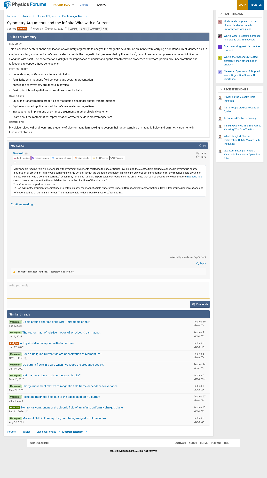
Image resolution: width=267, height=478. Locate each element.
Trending (127, 4)
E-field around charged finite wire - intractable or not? (83, 335)
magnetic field (69, 190)
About (189, 456)
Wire (132, 30)
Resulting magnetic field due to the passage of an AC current (88, 410)
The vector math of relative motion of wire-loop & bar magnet (89, 346)
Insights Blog (88, 4)
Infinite (110, 30)
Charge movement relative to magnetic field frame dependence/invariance (97, 399)
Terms (200, 456)
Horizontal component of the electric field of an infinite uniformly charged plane (99, 421)
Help (224, 456)
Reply (175, 277)
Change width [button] (43, 456)
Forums (110, 4)
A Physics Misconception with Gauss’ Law (74, 357)
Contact (177, 456)
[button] (100, 5)
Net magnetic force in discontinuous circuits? (79, 389)
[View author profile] (109, 164)
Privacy (213, 456)
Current (100, 30)
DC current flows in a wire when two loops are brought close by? (90, 378)
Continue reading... (50, 218)
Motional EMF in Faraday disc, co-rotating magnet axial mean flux (91, 431)
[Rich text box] (108, 303)
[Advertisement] (108, 244)
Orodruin (45, 159)
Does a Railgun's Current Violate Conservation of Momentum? (89, 367)
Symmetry (122, 30)
